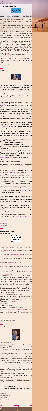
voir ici (14, 299)
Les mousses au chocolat (5, 264)
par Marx (9, 54)
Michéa (7, 38)
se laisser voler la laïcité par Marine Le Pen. (11, 310)
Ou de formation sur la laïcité (12, 262)
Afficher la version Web (16, 406)
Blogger (17, 410)
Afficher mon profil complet (2, 409)
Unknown (2, 408)
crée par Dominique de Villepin (16, 297)
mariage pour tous (24, 47)
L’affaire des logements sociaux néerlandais (7, 274)
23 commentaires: (7, 67)
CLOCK (8, 399)
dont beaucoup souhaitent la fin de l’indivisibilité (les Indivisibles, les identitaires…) (22, 309)
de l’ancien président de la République (7, 250)
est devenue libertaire (16, 21)
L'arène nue (3, 2)
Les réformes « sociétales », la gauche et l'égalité (8, 6)
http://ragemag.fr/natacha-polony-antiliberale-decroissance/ (23, 216)
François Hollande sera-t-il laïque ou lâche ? (7, 231)
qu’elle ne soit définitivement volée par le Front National (16, 254)
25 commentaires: (7, 323)
